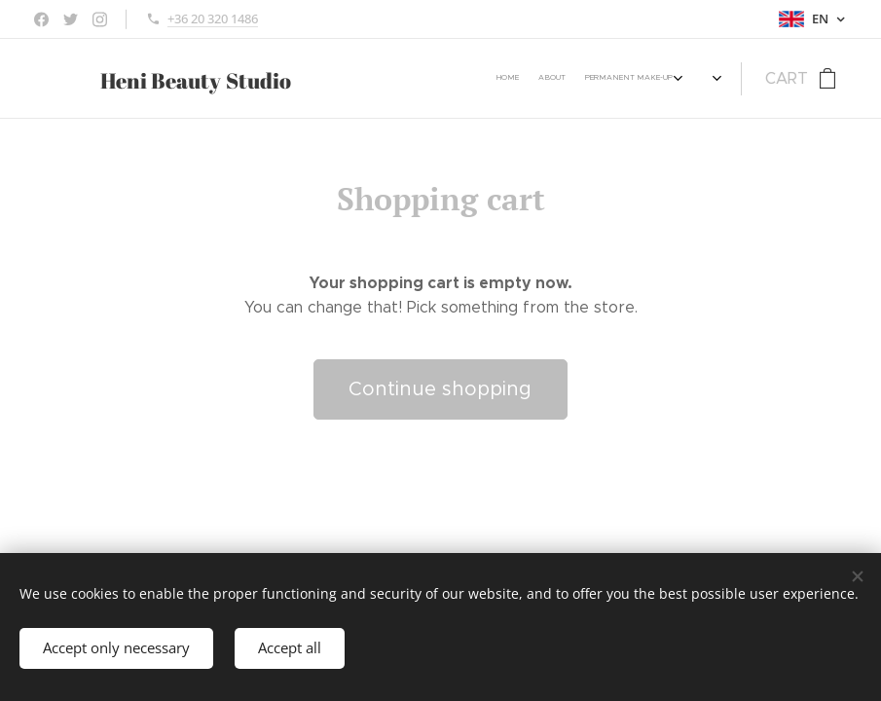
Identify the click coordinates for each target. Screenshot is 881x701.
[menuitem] (349, 79)
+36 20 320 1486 (212, 18)
